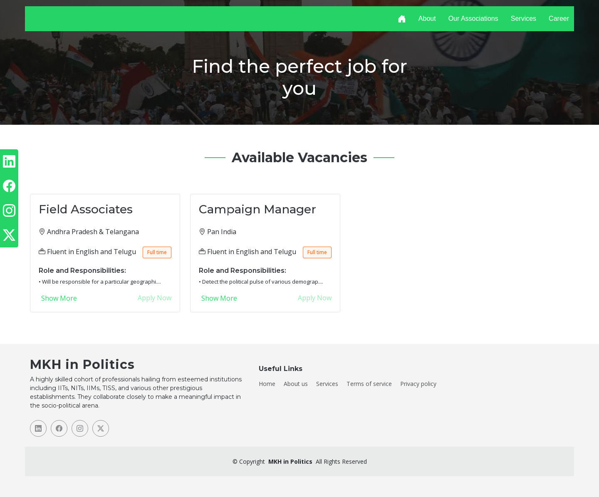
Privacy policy (418, 384)
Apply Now (154, 297)
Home (267, 384)
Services (523, 18)
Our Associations (473, 18)
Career (559, 18)
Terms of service (369, 384)
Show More (59, 298)
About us (296, 384)
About (427, 18)
